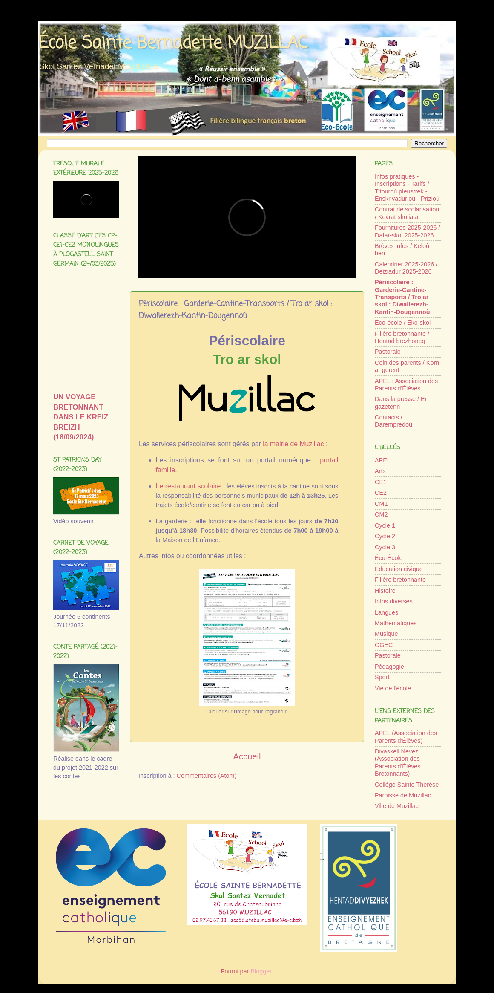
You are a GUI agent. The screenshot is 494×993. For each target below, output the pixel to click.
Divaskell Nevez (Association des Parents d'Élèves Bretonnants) (398, 762)
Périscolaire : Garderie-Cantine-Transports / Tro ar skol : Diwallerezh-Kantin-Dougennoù (402, 297)
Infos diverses (394, 601)
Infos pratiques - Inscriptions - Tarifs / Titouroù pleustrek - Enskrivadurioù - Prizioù (407, 187)
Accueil (247, 756)
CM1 (381, 503)
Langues (386, 612)
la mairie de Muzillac (293, 443)
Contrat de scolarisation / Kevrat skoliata (407, 213)
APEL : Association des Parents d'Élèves (406, 385)
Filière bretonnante (400, 579)
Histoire (385, 590)
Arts (380, 471)
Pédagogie (389, 666)
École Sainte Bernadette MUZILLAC (172, 43)
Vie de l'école (393, 688)
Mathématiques (395, 623)
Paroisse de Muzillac (403, 795)
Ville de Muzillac (397, 805)
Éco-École (389, 557)
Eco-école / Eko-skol (403, 322)
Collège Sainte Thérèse (407, 784)
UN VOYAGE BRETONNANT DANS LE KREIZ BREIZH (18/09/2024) (80, 417)
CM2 (381, 514)
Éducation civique (399, 569)
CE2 (381, 492)
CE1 (381, 482)
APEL (383, 460)
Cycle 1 (385, 525)
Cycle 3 (385, 547)
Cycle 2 (385, 536)
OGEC (384, 644)
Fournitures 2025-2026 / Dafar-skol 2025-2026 (407, 231)
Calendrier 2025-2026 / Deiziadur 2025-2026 (406, 268)
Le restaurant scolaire (188, 486)
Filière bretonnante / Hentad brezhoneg (402, 337)
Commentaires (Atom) (207, 775)
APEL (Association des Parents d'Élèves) (406, 737)
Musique (386, 633)
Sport (382, 677)
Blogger (260, 971)
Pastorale (388, 351)
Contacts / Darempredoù (393, 421)
